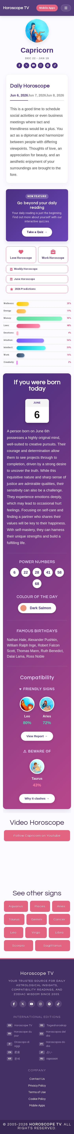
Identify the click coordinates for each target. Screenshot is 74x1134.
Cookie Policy (37, 1098)
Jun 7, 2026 (37, 95)
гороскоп (48, 1059)
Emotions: (9, 332)
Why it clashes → (37, 798)
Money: (7, 318)
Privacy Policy (37, 1085)
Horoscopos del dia (52, 1033)
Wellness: (9, 303)
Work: (6, 355)
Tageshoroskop (52, 1025)
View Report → (37, 736)
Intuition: (8, 340)
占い (45, 1052)
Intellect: (8, 347)
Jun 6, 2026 (19, 95)
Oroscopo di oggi (18, 1044)
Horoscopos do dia (52, 1044)
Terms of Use (37, 1092)
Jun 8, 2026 (55, 95)
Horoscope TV (16, 8)
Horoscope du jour (19, 1033)
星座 (13, 1052)
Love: (6, 325)
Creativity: (9, 362)
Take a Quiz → (37, 232)
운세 (13, 1059)
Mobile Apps (47, 7)
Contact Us (37, 1078)
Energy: (7, 310)
